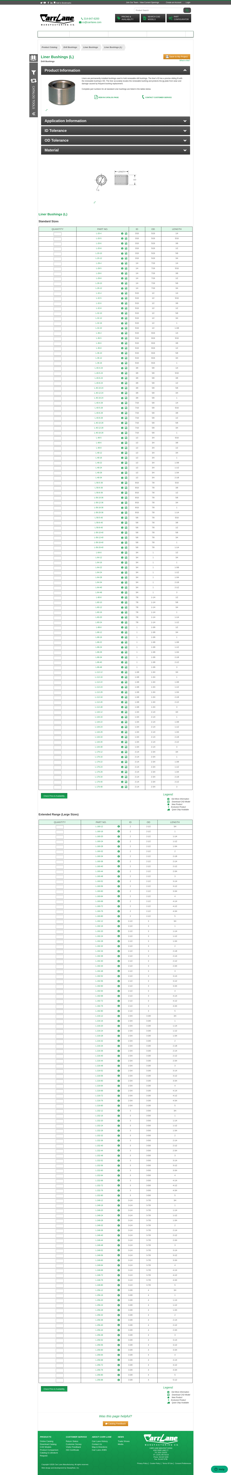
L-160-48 (99, 876)
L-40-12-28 (98, 428)
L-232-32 (99, 1135)
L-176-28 (99, 772)
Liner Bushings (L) (53, 214)
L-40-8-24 (99, 383)
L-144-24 (99, 727)
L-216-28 (99, 1036)
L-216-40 (99, 1056)
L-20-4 (98, 233)
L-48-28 (99, 473)
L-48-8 (98, 448)
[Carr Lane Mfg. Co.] (57, 19)
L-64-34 (99, 582)
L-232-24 (99, 1126)
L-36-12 (99, 358)
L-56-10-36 (98, 498)
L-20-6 (98, 243)
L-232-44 (99, 1151)
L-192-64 (99, 991)
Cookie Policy (155, 1463)
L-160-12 (99, 826)
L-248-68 (99, 1270)
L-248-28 (99, 1220)
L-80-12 (99, 607)
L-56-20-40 (98, 547)
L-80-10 (99, 602)
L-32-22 (99, 328)
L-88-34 (99, 657)
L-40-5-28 (99, 408)
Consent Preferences (183, 1463)
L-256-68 (99, 1360)
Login (188, 2)
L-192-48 (99, 971)
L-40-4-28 (99, 403)
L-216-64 (99, 1086)
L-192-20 (99, 931)
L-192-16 (99, 926)
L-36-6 (98, 343)
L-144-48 (99, 747)
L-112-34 (99, 697)
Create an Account (173, 2)
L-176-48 (99, 787)
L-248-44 (99, 1240)
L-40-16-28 (98, 433)
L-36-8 (98, 348)
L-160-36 (99, 861)
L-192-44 (99, 966)
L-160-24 (99, 841)
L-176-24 (99, 767)
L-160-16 (99, 831)
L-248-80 (99, 1285)
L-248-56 (99, 1255)
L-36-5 (98, 338)
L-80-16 (99, 612)
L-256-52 (99, 1340)
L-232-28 (99, 1131)
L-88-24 (99, 647)
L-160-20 (99, 836)
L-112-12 (99, 672)
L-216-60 (99, 1081)
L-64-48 (99, 592)
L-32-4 (98, 293)
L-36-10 (99, 353)
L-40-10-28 (98, 423)
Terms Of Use (167, 1463)
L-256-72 (99, 1365)
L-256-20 (99, 1300)
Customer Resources (127, 34)
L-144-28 (99, 732)
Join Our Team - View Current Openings (142, 2)
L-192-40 (99, 961)
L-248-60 (99, 1260)
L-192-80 (99, 1011)
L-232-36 (99, 1140)
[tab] (115, 70)
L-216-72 (99, 1096)
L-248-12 (99, 1200)
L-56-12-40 (98, 537)
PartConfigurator (179, 18)
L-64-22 (99, 567)
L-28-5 (98, 268)
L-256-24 (99, 1305)
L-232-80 (99, 1195)
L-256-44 (99, 1330)
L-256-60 (99, 1350)
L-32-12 (99, 318)
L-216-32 (99, 1041)
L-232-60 (99, 1170)
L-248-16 (99, 1205)
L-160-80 (99, 916)
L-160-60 (99, 891)
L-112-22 (99, 682)
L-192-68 (99, 996)
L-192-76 (99, 1006)
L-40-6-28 (99, 413)
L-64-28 (99, 577)
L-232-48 (99, 1155)
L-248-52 (99, 1250)
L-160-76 (99, 911)
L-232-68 (99, 1180)
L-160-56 (99, 886)
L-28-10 (99, 283)
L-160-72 (99, 906)
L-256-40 (99, 1325)
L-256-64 (99, 1355)
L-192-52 (99, 976)
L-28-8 (98, 278)
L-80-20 (99, 617)
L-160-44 (99, 871)
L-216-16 (99, 1021)
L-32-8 (98, 308)
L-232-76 (99, 1190)
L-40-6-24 (99, 378)
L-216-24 (99, 1031)
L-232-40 (99, 1146)
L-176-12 (99, 752)
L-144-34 (99, 737)
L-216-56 (99, 1076)
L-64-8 (98, 552)
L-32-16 (99, 323)
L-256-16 (99, 1295)
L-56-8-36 (99, 493)
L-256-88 (99, 1380)
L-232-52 (99, 1160)
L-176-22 (99, 762)
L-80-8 (98, 597)
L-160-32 (99, 851)
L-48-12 (99, 453)
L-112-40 (99, 702)
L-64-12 (99, 557)
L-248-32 (99, 1225)
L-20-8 (98, 248)
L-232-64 (99, 1175)
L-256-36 (99, 1320)
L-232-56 (99, 1165)
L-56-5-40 (99, 518)
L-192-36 (99, 956)
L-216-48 (99, 1066)
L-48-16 (99, 458)
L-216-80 (99, 1106)
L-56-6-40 (99, 523)
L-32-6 (98, 303)
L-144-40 (99, 742)
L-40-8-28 (99, 418)
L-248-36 (99, 1230)
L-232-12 (99, 1111)
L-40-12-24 (98, 393)
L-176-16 (99, 757)
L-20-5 (98, 238)
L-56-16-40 (98, 542)
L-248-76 (99, 1280)
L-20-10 (99, 253)
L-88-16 (99, 637)
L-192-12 (99, 921)
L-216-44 (99, 1061)
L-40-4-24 (99, 368)
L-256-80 (99, 1375)
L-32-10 (99, 313)
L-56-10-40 (98, 532)
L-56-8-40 (99, 528)
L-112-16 (99, 677)
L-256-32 (99, 1315)
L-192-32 (99, 946)
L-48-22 (99, 463)
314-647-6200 (90, 18)
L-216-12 (99, 1016)
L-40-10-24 (98, 388)
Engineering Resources (89, 34)
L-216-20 (99, 1026)
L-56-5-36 (99, 483)
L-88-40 (99, 662)
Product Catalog (54, 34)
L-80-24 (99, 622)
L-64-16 (99, 562)
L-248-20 (99, 1210)
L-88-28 (99, 652)
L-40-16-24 (98, 398)
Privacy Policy (142, 1463)
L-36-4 (98, 333)
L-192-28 (99, 941)
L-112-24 (99, 687)
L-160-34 (99, 856)
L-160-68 (99, 901)
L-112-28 (99, 692)
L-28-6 (98, 273)
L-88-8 (98, 627)
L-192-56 (99, 981)
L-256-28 (99, 1310)
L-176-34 (99, 777)
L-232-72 (99, 1185)
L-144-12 (99, 712)
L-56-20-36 (98, 512)
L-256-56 (99, 1345)
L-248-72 (99, 1275)
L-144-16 (99, 717)
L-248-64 (99, 1265)
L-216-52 (99, 1071)
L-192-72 (99, 1001)
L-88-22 (99, 642)
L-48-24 (99, 468)
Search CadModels (151, 18)
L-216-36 (99, 1051)
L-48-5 (98, 438)
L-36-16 (99, 363)
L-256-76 (99, 1370)
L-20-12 (99, 258)
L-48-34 (99, 478)
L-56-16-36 (98, 508)
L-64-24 (99, 572)
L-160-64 (99, 896)
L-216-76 (99, 1101)
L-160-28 (99, 846)
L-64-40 (99, 587)
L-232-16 (99, 1116)
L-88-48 (99, 667)
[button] (115, 121)
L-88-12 (99, 632)
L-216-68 (99, 1091)
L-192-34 (99, 951)
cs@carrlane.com (90, 22)
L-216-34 (99, 1046)
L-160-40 (99, 866)
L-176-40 (99, 782)
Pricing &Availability (125, 18)
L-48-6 (98, 443)
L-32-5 (98, 298)
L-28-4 (98, 263)
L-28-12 (99, 288)
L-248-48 (99, 1245)
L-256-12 (99, 1290)
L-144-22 (99, 722)
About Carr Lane (166, 34)
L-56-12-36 (98, 503)
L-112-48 (99, 707)
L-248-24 (99, 1215)
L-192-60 (99, 986)
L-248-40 (99, 1235)
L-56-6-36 (99, 488)
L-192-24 (99, 936)
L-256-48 (99, 1335)
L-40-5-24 (99, 373)
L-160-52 (99, 881)
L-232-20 (99, 1121)
